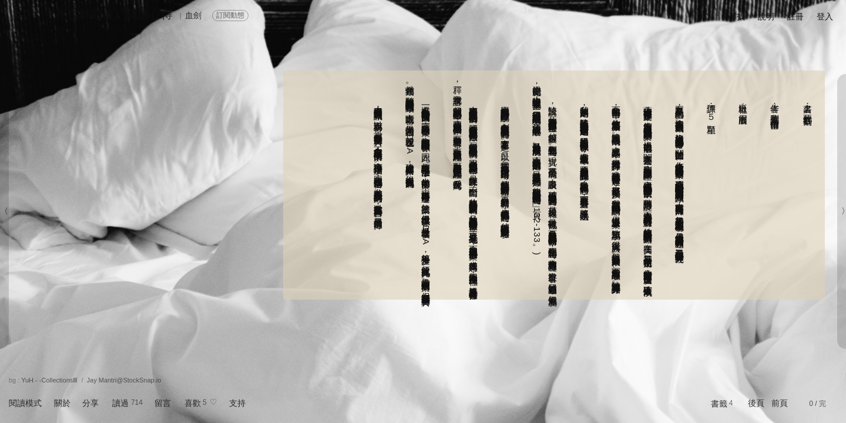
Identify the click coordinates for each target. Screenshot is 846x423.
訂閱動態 (230, 15)
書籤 (719, 403)
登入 (825, 16)
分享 (90, 403)
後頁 (756, 403)
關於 (62, 403)
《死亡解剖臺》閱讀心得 (108, 14)
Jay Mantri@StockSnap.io (124, 380)
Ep (22, 12)
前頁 (779, 403)
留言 (163, 403)
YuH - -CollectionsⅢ (49, 380)
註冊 (795, 16)
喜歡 (192, 403)
